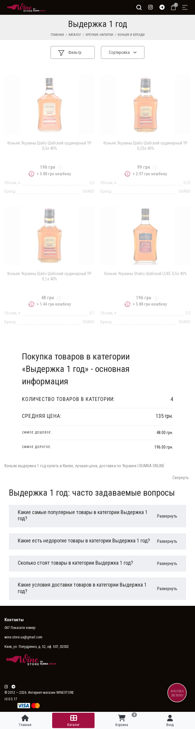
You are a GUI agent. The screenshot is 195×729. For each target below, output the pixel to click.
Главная (57, 35)
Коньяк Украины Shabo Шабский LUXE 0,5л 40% (145, 273)
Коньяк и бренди (131, 35)
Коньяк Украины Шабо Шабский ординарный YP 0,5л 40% (49, 146)
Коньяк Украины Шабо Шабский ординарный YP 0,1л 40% (49, 276)
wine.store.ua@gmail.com (23, 637)
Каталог (74, 35)
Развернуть (167, 516)
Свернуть (180, 477)
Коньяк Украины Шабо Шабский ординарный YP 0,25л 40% (145, 146)
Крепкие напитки (99, 35)
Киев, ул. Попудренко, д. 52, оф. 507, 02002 (36, 647)
